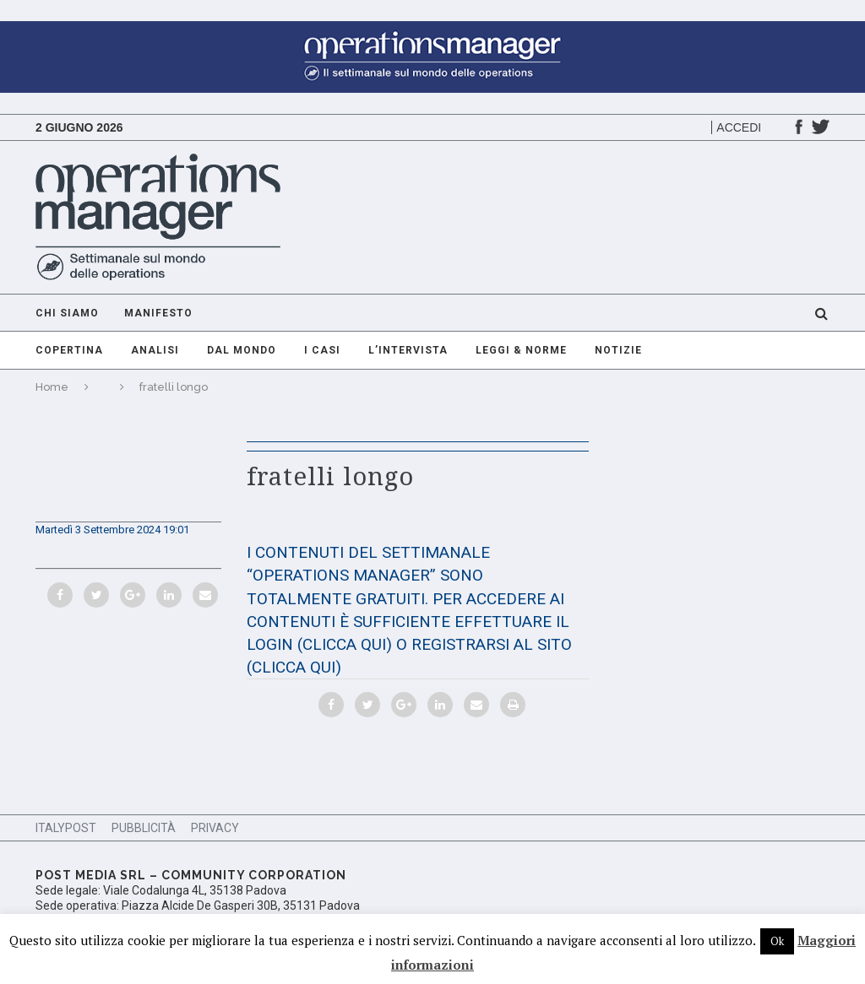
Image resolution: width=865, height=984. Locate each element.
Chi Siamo (67, 313)
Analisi (155, 350)
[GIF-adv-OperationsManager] (432, 29)
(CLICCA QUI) (344, 644)
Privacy (215, 828)
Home (51, 387)
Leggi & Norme (521, 350)
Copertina (69, 350)
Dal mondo (241, 350)
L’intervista (408, 350)
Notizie (618, 350)
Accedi (738, 127)
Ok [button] (777, 941)
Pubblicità (144, 828)
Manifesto (158, 313)
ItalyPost (65, 828)
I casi (322, 350)
